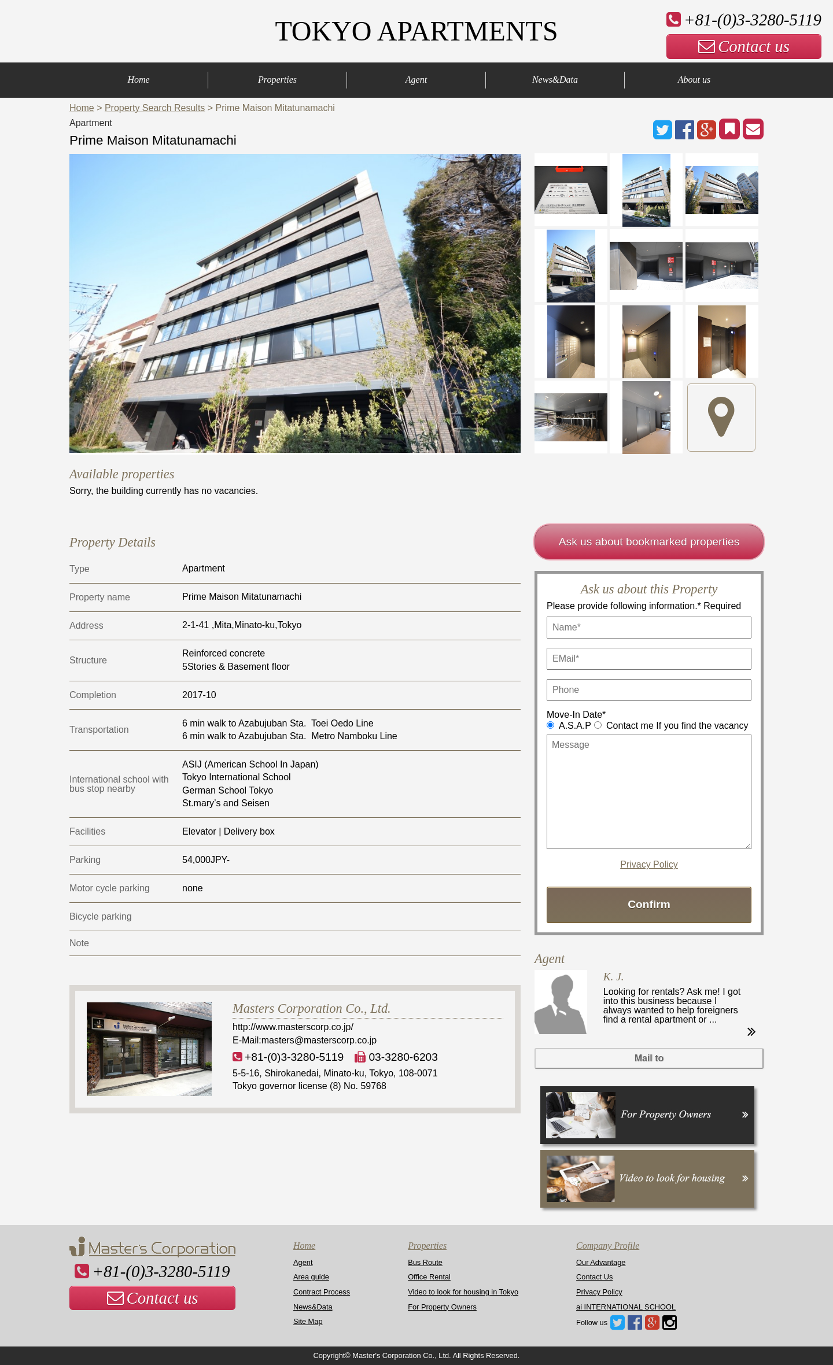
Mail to (649, 1058)
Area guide (311, 1276)
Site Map (308, 1321)
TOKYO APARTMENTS (416, 31)
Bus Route (425, 1262)
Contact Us (594, 1276)
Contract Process (321, 1291)
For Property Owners (442, 1307)
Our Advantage (600, 1262)
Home (138, 79)
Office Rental (429, 1276)
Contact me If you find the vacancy (677, 726)
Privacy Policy (649, 864)
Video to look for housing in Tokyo (463, 1291)
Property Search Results (155, 108)
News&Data (555, 79)
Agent (416, 79)
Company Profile (607, 1245)
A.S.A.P (575, 726)
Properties (277, 79)
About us (694, 79)
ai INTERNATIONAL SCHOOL (626, 1307)
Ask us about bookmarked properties (649, 542)
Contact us (744, 46)
